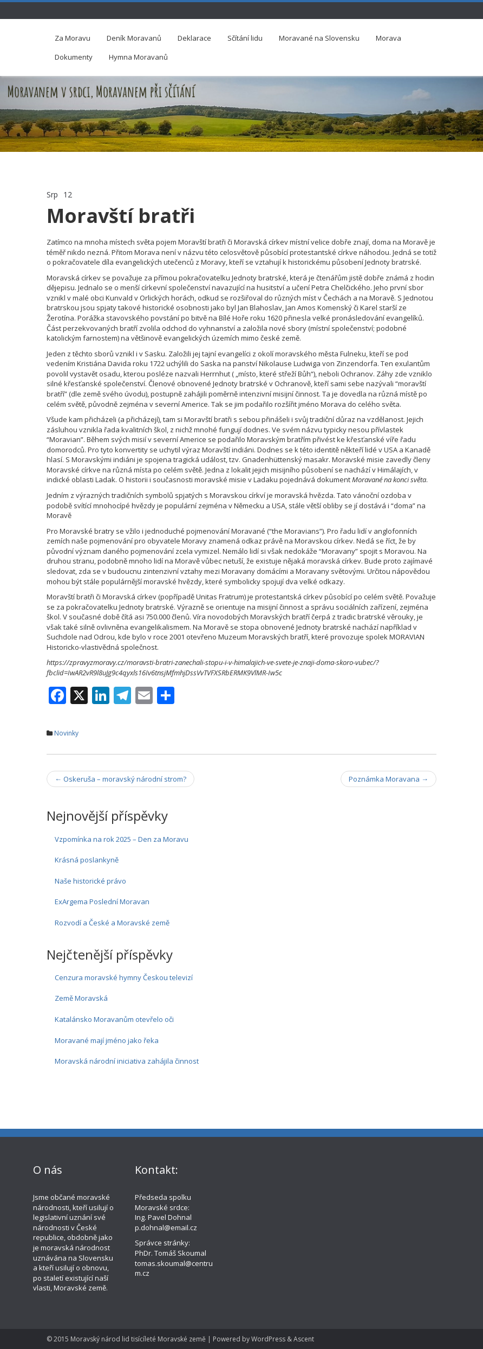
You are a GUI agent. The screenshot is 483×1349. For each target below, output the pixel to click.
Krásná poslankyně (87, 860)
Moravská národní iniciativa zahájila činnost (127, 1061)
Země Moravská (81, 998)
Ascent (303, 1339)
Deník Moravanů (134, 38)
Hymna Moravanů (138, 57)
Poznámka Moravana (388, 779)
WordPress (268, 1339)
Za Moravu (72, 38)
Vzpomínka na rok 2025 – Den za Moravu (121, 839)
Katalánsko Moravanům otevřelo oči (114, 1019)
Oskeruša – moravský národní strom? (120, 779)
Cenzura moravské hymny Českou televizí (124, 977)
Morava (388, 38)
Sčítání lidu (245, 38)
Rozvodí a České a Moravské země (112, 923)
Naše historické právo (90, 881)
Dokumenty (74, 57)
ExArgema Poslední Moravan (102, 901)
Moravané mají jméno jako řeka (107, 1040)
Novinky (66, 733)
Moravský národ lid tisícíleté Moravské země (138, 1339)
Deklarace (194, 38)
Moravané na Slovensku (319, 38)
